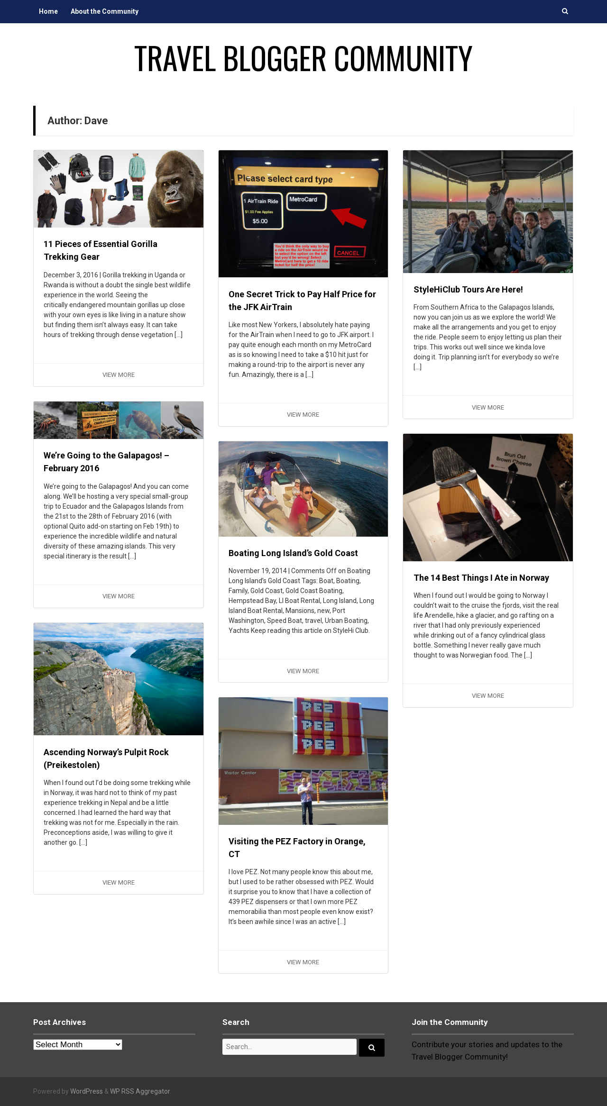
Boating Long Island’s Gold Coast (293, 553)
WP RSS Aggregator (140, 1091)
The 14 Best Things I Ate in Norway (481, 578)
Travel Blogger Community (303, 57)
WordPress (86, 1091)
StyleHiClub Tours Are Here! (468, 289)
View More (118, 374)
